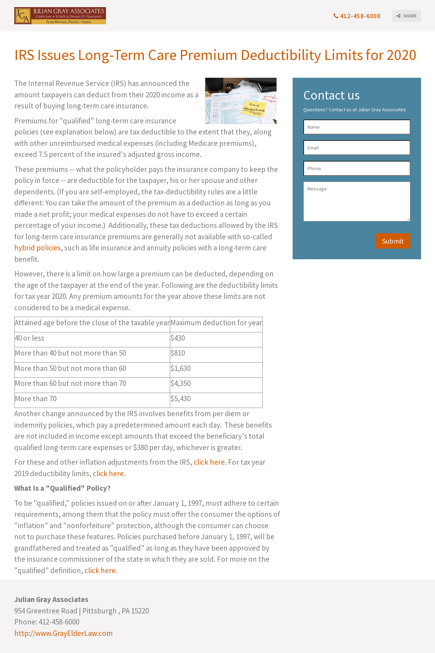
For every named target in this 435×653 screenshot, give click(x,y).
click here (209, 462)
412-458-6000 (357, 16)
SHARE (406, 16)
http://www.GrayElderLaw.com (63, 633)
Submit (393, 240)
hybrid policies (37, 247)
